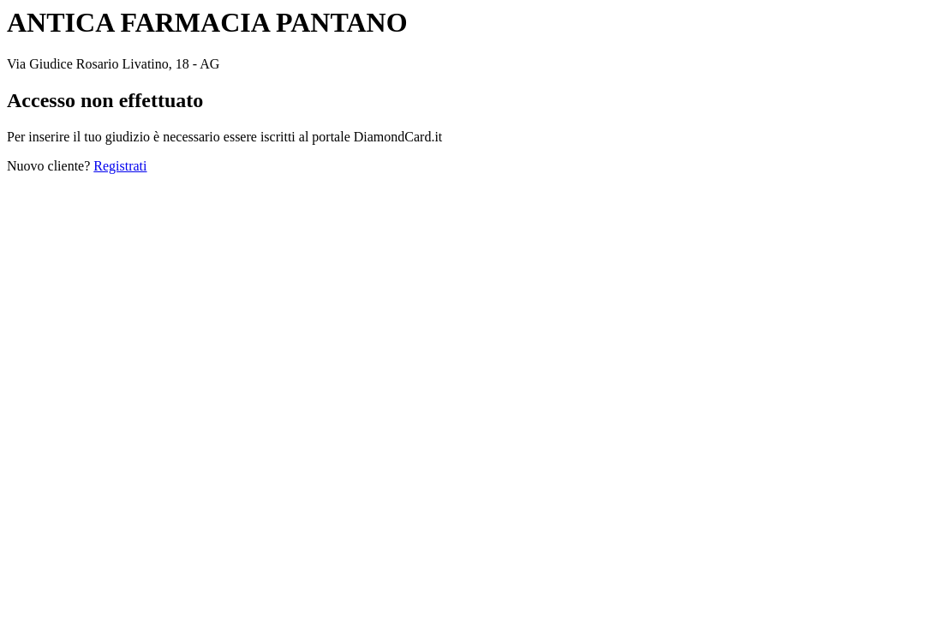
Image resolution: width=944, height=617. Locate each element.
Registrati (119, 166)
